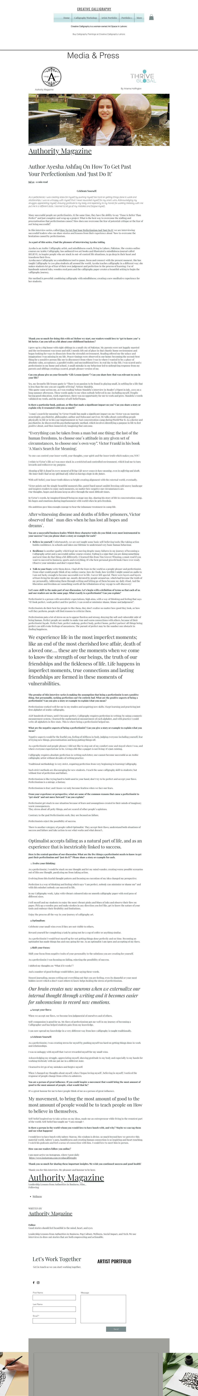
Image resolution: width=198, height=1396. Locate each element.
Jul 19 (31, 181)
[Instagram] (38, 1282)
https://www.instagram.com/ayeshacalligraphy (53, 1157)
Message (85, 1293)
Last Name (38, 1304)
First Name (38, 1293)
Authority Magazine (60, 150)
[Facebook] (33, 1282)
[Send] (116, 1329)
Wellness (37, 1196)
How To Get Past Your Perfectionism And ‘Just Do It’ (86, 230)
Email (35, 1316)
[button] (151, 17)
